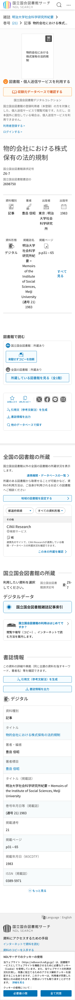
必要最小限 (20, 993)
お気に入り (12, 399)
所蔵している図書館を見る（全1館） (37, 377)
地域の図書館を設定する (46, 498)
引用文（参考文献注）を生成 (27, 410)
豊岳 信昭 (12, 768)
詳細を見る (18, 982)
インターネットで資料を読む (21, 944)
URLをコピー (25, 399)
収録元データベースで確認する (37, 91)
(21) (15, 22)
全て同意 (56, 993)
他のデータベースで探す (24, 425)
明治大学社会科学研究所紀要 (33, 16)
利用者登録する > (14, 126)
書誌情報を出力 (19, 417)
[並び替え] (20, 510)
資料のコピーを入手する (18, 950)
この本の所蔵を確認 (53, 551)
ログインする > (12, 132)
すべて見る (62, 273)
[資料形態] (50, 510)
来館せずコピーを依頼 (21, 356)
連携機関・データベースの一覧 (49, 475)
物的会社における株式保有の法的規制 (33, 734)
